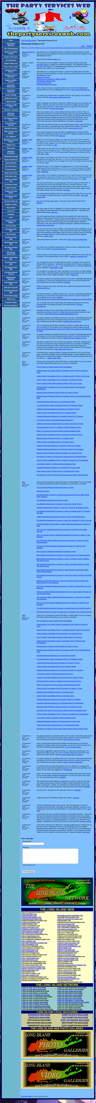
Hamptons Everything (11, 152)
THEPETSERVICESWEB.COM (67, 947)
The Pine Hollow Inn (11, 201)
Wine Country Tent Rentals (10, 132)
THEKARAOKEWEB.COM (66, 927)
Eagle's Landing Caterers (11, 81)
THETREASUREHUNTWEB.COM (68, 982)
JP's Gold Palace (11, 166)
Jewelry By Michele (11, 160)
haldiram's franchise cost (78, 256)
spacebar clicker (42, 64)
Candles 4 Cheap (11, 204)
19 (58, 48)
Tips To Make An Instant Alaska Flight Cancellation (54, 367)
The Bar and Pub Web (11, 238)
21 (63, 48)
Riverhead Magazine (11, 306)
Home (11, 40)
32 (87, 48)
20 (60, 48)
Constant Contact (11, 302)
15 (49, 48)
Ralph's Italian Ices (10, 63)
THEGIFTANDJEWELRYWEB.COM (33, 970)
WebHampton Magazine (11, 278)
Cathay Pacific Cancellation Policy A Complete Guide (55, 442)
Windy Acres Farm (11, 98)
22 (65, 48)
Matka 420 (74, 275)
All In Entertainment (11, 49)
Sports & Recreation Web (11, 258)
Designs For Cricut (43, 77)
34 (91, 48)
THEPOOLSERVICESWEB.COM (68, 954)
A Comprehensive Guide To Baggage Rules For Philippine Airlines (60, 405)
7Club (84, 179)
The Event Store (10, 170)
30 (82, 48)
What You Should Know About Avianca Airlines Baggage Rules (58, 431)
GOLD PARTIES (10, 163)
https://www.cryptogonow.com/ (59, 97)
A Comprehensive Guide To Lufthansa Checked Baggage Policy (59, 427)
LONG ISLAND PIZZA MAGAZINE (69, 1001)
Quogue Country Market (11, 71)
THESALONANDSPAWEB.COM (67, 963)
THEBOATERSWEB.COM (30, 930)
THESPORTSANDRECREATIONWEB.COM (71, 968)
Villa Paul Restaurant (11, 114)
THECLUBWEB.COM (28, 944)
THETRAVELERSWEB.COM (66, 980)
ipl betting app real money (72, 321)
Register (90, 46)
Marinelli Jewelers (11, 128)
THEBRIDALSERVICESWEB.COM (32, 932)
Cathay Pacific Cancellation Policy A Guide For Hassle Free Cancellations (62, 460)
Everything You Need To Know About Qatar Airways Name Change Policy (62, 475)
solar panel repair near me (63, 349)
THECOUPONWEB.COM (29, 947)
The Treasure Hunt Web (10, 268)
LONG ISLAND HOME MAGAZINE (69, 994)
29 (80, 48)
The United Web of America (10, 273)
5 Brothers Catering (11, 110)
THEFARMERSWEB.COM (30, 953)
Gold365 (87, 787)
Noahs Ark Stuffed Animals (11, 53)
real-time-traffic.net (43, 288)
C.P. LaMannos (11, 136)
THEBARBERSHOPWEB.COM (31, 922)
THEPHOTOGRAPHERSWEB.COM (69, 949)
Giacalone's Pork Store (11, 197)
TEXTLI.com (11, 299)
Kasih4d (39, 203)
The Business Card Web (11, 283)
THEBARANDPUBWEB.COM (31, 920)
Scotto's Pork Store (11, 57)
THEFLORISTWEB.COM (29, 963)
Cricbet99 (62, 777)
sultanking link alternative (45, 225)
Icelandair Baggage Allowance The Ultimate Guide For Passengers (60, 449)
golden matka (48, 236)
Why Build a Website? (11, 44)
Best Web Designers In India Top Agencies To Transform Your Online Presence (64, 612)
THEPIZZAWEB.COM (64, 951)
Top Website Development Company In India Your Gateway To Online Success (64, 520)
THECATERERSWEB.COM (30, 939)
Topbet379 (44, 172)
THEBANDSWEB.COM (29, 918)
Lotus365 (77, 790)
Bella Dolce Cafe (11, 176)
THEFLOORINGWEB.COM (30, 961)
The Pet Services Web (11, 263)
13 (45, 48)
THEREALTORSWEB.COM (66, 958)
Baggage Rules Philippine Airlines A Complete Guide (55, 438)
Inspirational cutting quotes (46, 81)
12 (43, 48)
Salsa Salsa (11, 148)
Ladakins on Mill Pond (11, 106)
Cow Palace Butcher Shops (11, 119)
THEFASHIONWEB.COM (29, 954)
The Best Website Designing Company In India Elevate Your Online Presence (64, 608)
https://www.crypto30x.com (80, 90)
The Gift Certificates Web (11, 291)
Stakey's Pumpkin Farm (11, 180)
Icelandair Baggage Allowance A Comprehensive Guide (56, 402)
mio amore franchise (59, 249)
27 (76, 48)
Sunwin (88, 821)
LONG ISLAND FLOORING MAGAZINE (35, 1009)
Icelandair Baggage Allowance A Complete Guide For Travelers (59, 446)
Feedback (11, 214)
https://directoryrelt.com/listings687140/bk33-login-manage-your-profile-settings (64, 299)
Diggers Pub (11, 145)
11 (41, 48)
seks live (86, 832)
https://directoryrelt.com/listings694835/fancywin (61, 314)
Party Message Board (28, 40)
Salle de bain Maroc (54, 358)
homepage (79, 121)
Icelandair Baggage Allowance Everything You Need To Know (58, 409)
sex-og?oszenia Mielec (73, 747)
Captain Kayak (11, 102)
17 (54, 48)
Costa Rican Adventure (11, 91)
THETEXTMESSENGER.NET (66, 975)
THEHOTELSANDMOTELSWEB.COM (69, 922)
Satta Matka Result (56, 268)
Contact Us (11, 211)
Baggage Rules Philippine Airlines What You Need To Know (57, 392)
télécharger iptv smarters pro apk (74, 338)
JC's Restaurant (11, 60)
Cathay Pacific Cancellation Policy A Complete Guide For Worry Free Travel (63, 376)
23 (67, 48)
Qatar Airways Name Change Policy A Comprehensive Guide (58, 471)
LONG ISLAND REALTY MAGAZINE (70, 1003)
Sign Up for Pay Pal (11, 287)
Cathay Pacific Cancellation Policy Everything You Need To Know (59, 380)
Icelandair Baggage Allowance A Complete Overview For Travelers (60, 416)
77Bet (47, 154)
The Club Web (11, 234)
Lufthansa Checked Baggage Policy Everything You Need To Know (60, 424)
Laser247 (76, 798)
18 (56, 48)
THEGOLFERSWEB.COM (30, 973)
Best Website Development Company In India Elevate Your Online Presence (63, 555)
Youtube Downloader (56, 108)
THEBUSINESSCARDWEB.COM (32, 934)
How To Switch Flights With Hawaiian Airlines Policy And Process (59, 383)
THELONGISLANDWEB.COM (67, 932)
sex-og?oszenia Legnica (71, 739)
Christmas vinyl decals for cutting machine (51, 79)
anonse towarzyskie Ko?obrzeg (72, 754)
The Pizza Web (11, 226)
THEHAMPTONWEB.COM (30, 978)
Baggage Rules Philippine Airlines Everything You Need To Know (59, 453)
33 (89, 48)
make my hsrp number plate (77, 239)
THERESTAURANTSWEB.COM (67, 961)
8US (47, 163)
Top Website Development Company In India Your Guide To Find (59, 504)
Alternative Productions (11, 86)
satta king (54, 212)
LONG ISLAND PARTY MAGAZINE (70, 998)
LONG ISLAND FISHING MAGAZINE (34, 1005)
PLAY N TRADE (11, 95)
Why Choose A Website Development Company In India (56, 551)
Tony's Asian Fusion (11, 67)
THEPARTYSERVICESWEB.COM (68, 946)
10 (38, 48)
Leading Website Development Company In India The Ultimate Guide (61, 517)
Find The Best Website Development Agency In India (55, 487)
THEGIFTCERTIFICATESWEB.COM (33, 971)
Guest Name (26, 841)
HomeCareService (28, 52)
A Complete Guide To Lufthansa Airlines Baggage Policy (56, 464)
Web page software (26, 1099)
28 (78, 48)
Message (25, 847)
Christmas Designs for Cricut (47, 84)
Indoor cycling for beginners (73, 762)
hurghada (66, 282)
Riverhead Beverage (11, 156)
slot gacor (66, 190)
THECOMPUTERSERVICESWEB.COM (34, 946)
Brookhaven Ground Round (11, 140)
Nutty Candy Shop (11, 173)
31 (85, 48)
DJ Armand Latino (11, 184)
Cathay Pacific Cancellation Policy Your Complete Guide (56, 413)
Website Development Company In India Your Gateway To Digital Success (62, 508)
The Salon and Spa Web (10, 248)
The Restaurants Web (11, 230)
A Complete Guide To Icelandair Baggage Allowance (55, 420)
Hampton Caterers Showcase (11, 76)
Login (83, 46)
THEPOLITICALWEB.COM (66, 953)
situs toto (62, 136)
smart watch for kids (75, 128)
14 (47, 48)
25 (71, 48)
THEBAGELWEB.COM (29, 917)
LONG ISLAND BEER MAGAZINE (33, 992)
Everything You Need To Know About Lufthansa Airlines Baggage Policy (62, 457)
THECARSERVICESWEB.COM (31, 936)
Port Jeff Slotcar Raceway (11, 124)
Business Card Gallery (11, 221)
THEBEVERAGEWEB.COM (30, 925)
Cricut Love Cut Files (44, 83)
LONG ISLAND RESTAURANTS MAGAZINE (73, 1005)
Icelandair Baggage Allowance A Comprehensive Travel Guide (58, 467)
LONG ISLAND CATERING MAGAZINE (35, 998)
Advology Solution (43, 491)
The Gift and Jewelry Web (11, 253)
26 (74, 48)
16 (52, 48)
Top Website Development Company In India (52, 500)
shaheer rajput (27, 140)
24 (69, 48)
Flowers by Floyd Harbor (11, 192)
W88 (55, 145)
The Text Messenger (11, 296)
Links (11, 217)
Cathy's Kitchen (10, 188)
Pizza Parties (10, 208)
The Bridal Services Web (11, 243)
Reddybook (68, 770)
